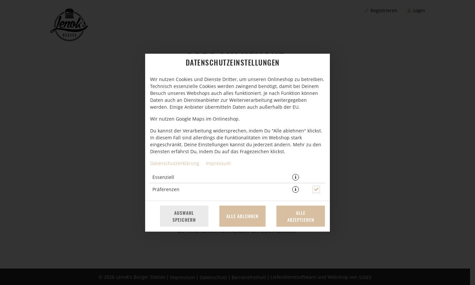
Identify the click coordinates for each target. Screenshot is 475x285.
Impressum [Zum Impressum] (218, 163)
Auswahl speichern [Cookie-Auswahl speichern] (184, 216)
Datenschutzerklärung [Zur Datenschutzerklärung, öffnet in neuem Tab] (174, 163)
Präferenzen (165, 189)
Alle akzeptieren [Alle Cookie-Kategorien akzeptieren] (300, 216)
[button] (295, 177)
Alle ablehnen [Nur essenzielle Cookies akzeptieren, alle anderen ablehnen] (242, 216)
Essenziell (163, 177)
